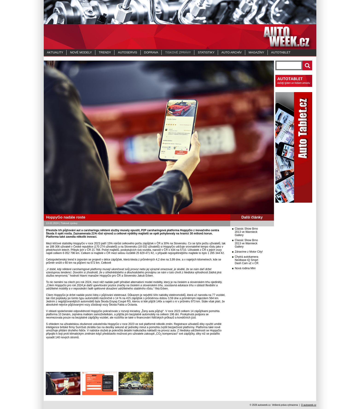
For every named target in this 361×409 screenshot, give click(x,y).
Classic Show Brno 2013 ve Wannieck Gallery (246, 232)
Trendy (105, 52)
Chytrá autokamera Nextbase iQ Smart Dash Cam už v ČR (247, 260)
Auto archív (231, 52)
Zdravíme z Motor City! (249, 251)
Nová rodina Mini (245, 268)
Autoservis (127, 52)
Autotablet (281, 52)
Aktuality (55, 52)
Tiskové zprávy (178, 52)
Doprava (151, 52)
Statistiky (206, 52)
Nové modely (81, 52)
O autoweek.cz (308, 405)
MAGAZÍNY (256, 52)
